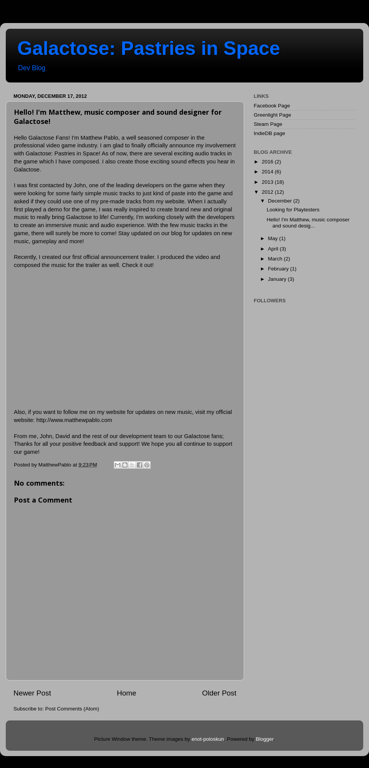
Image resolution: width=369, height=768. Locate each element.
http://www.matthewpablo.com (74, 420)
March (276, 259)
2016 (268, 162)
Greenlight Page (272, 115)
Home (126, 693)
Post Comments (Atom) (72, 709)
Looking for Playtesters (293, 210)
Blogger (265, 739)
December (280, 201)
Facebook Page (272, 106)
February (279, 269)
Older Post (219, 693)
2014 (268, 172)
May (273, 238)
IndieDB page (269, 133)
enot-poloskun (207, 739)
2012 (268, 192)
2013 (268, 182)
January (278, 279)
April (274, 249)
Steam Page (268, 124)
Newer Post (32, 693)
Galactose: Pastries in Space (148, 48)
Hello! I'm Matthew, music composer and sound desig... (308, 223)
